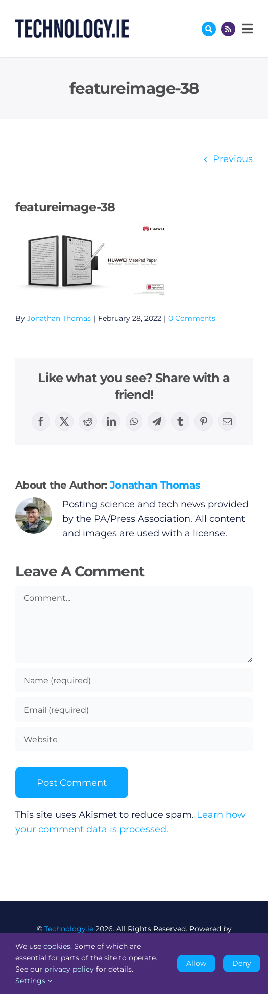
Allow (196, 963)
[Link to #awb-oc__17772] (209, 29)
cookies (56, 946)
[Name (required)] (134, 680)
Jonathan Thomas (59, 318)
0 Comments (191, 318)
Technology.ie (68, 928)
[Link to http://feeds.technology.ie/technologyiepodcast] (228, 29)
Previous (233, 159)
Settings (33, 980)
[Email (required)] (134, 709)
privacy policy (69, 969)
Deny (241, 963)
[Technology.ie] (72, 24)
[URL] (134, 739)
